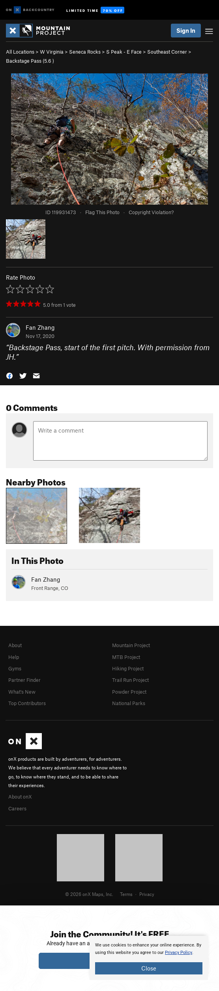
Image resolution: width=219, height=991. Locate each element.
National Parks (128, 703)
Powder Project (129, 692)
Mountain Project (131, 645)
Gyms (14, 668)
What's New (22, 692)
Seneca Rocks (85, 52)
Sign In (185, 30)
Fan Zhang (40, 327)
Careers (17, 808)
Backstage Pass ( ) (30, 61)
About (15, 645)
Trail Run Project (130, 680)
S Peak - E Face (124, 52)
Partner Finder (24, 680)
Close (148, 968)
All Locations (20, 52)
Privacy (146, 894)
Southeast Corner (167, 52)
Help (13, 657)
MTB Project (126, 657)
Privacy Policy (178, 952)
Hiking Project (128, 668)
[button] (9, 375)
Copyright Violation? (151, 212)
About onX (20, 796)
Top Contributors (27, 703)
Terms (126, 894)
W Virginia (52, 52)
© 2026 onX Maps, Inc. (89, 894)
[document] (148, 957)
